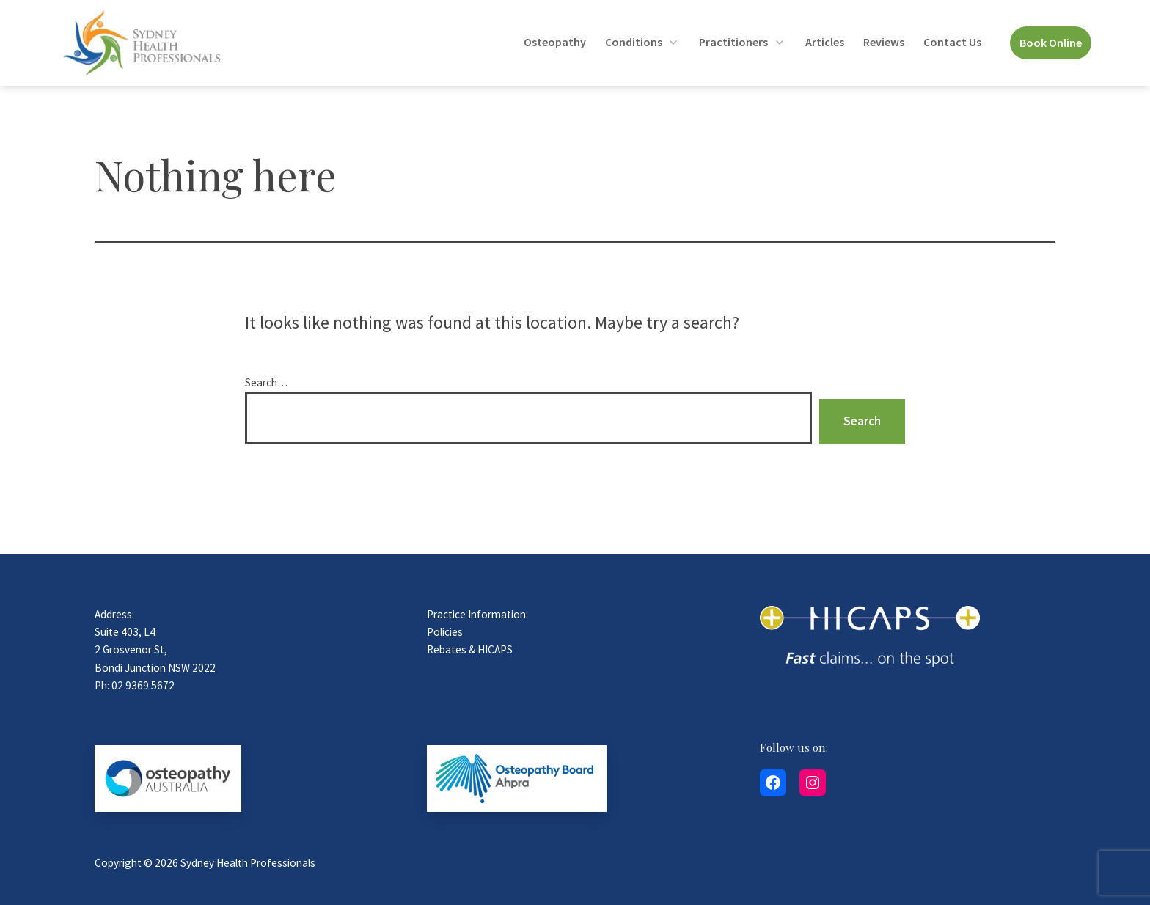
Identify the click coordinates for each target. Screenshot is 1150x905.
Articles (824, 41)
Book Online (1050, 42)
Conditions (633, 41)
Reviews (883, 41)
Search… (266, 382)
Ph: (103, 685)
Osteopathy (555, 41)
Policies (445, 632)
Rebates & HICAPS (470, 649)
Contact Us (952, 41)
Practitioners (733, 41)
